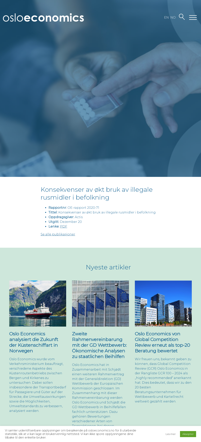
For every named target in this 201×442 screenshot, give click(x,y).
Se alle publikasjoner (58, 234)
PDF (63, 226)
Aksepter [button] (188, 434)
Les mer (171, 434)
